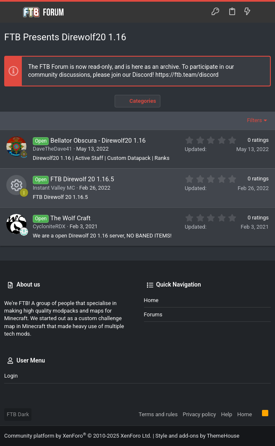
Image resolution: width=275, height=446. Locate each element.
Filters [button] (254, 120)
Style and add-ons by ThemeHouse (197, 436)
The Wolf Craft (70, 218)
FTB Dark (18, 414)
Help (226, 414)
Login (11, 376)
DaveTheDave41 (52, 149)
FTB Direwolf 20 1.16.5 (82, 179)
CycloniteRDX (49, 226)
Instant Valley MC (54, 188)
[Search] (262, 12)
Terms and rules (158, 414)
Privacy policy (199, 414)
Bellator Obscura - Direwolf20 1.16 (98, 140)
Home (151, 300)
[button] (12, 12)
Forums (153, 314)
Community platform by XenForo (77, 436)
